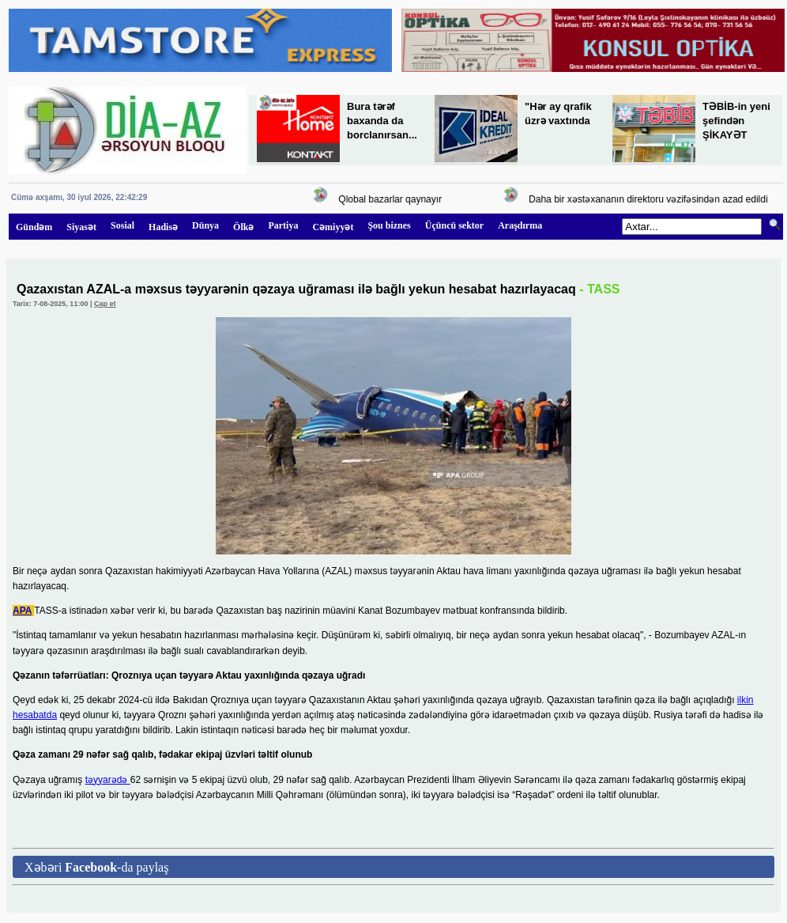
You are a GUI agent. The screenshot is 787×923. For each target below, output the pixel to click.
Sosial (122, 225)
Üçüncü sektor (454, 225)
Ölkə (243, 227)
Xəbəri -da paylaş (96, 867)
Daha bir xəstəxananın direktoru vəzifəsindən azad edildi (652, 199)
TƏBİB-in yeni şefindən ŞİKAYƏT (736, 120)
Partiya (283, 225)
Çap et (105, 304)
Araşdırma (520, 225)
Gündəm (34, 227)
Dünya (205, 225)
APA (22, 610)
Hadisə (163, 227)
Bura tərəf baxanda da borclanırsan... (382, 120)
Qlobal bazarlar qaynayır (394, 199)
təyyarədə (107, 779)
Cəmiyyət (332, 227)
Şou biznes (388, 225)
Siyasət (81, 227)
